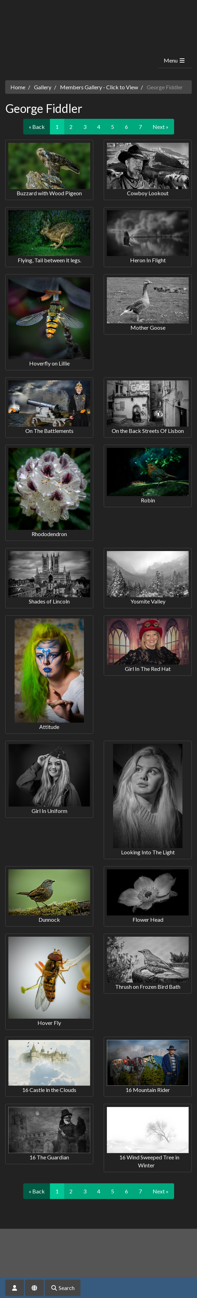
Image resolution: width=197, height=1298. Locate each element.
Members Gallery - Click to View (99, 87)
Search (63, 1287)
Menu (175, 60)
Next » (161, 126)
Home (17, 87)
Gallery (42, 87)
